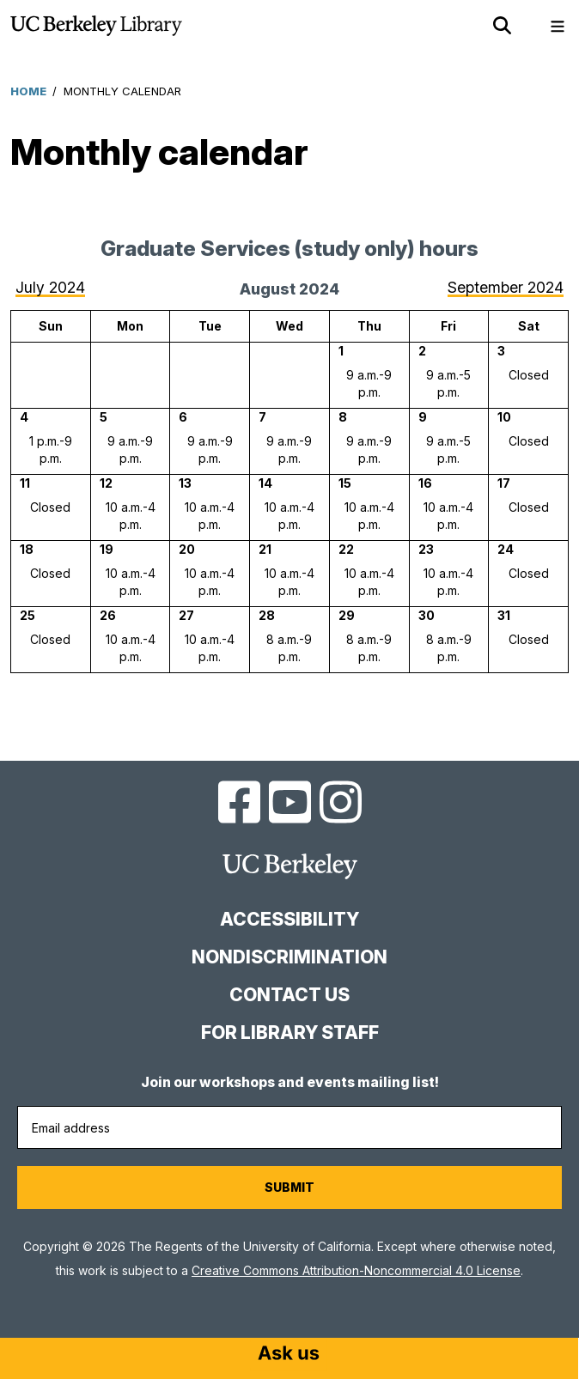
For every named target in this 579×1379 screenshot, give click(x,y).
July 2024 (50, 287)
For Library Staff (290, 1032)
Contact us (289, 994)
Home (28, 91)
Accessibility (289, 919)
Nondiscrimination (289, 957)
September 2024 (506, 287)
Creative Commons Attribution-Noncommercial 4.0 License (356, 1270)
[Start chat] (288, 1355)
